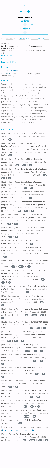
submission (25, 29)
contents (25, 21)
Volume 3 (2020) (26, 38)
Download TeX (7, 59)
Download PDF (7, 56)
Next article (41, 38)
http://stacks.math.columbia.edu (18, 430)
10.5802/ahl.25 (14, 71)
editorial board (25, 25)
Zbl (10, 139)
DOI (17, 165)
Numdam (21, 266)
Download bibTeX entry (12, 62)
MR (30, 165)
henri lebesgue (25, 17)
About (25, 32)
